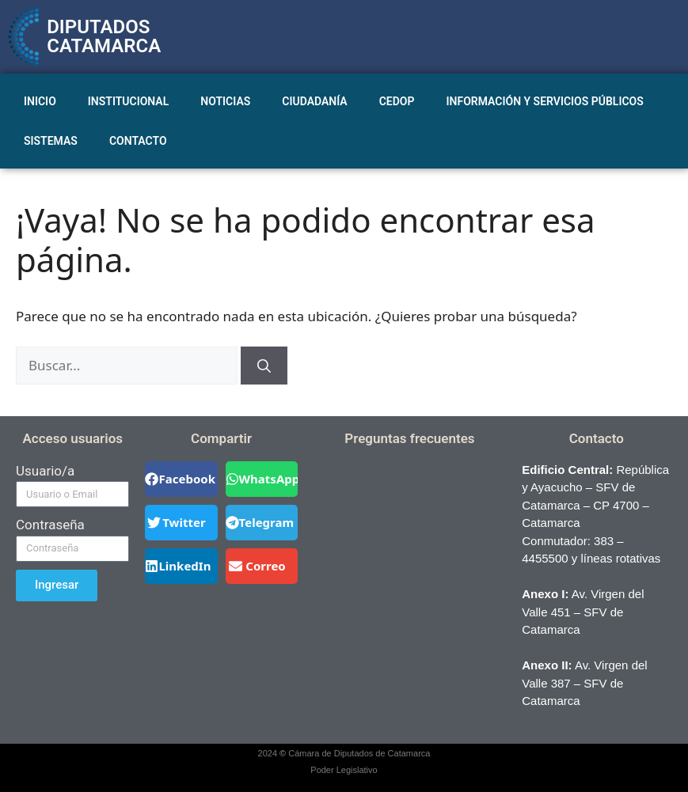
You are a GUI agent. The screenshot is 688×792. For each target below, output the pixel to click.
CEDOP (397, 101)
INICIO (40, 101)
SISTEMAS (51, 141)
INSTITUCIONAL (128, 101)
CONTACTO (138, 141)
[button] (181, 479)
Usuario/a (45, 471)
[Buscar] (264, 366)
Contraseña (50, 524)
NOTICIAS (225, 101)
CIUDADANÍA (314, 101)
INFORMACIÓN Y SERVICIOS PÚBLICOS (545, 101)
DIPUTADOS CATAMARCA (104, 36)
